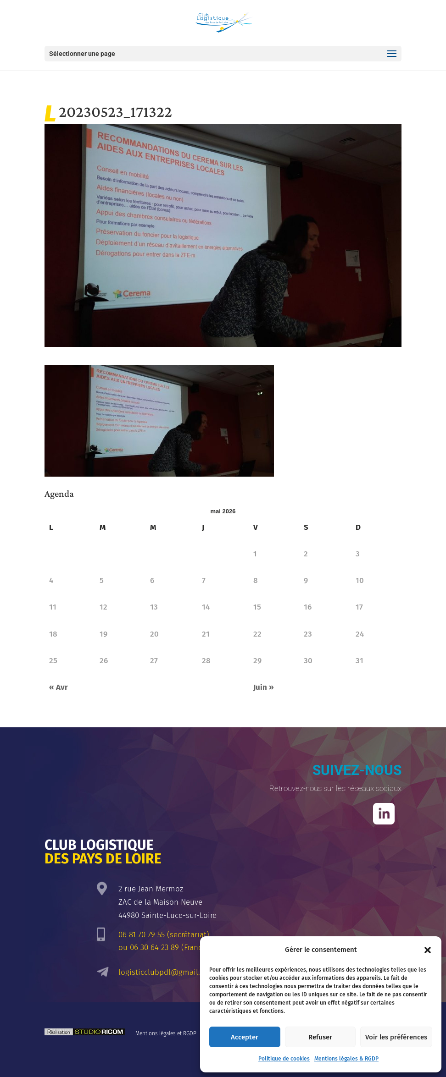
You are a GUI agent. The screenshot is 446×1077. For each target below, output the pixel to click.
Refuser (320, 1037)
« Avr (58, 687)
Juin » (263, 687)
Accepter (244, 1037)
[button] (427, 950)
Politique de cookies (284, 1058)
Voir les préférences (396, 1037)
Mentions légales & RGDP (346, 1058)
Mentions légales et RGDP (165, 1033)
